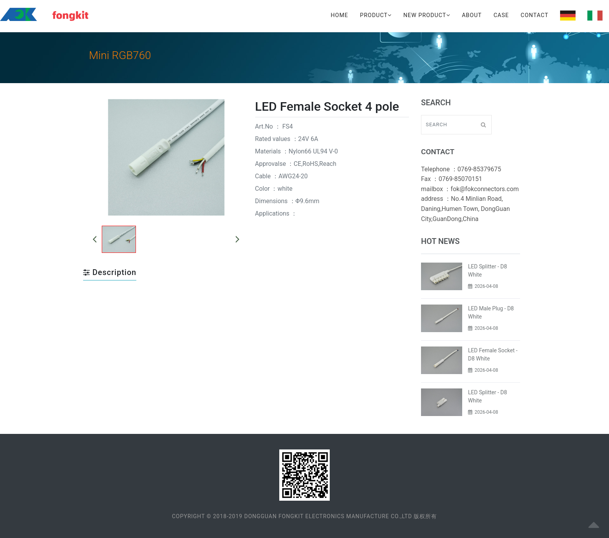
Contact (534, 15)
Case (501, 15)
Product (376, 15)
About (472, 15)
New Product (427, 15)
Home (339, 15)
